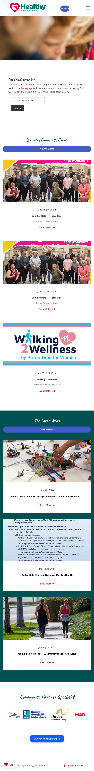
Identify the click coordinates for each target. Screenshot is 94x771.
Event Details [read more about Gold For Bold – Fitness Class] (47, 227)
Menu (66, 8)
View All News (47, 429)
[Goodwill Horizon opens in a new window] (42, 714)
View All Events (47, 148)
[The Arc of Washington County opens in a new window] (68, 714)
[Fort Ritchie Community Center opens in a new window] (17, 714)
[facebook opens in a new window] (64, 765)
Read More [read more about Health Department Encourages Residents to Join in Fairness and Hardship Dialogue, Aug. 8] (47, 505)
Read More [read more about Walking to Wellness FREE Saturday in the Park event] (47, 662)
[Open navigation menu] (88, 8)
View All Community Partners (47, 738)
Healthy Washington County (30, 765)
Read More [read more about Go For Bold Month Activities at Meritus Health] (47, 583)
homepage (26, 88)
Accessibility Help (77, 765)
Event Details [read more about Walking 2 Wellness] (47, 390)
